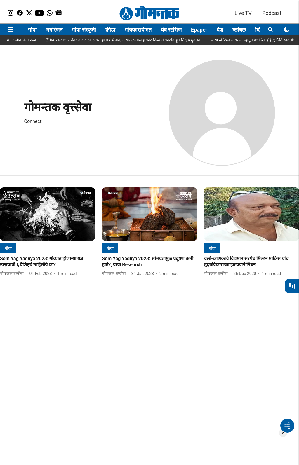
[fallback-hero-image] (47, 214)
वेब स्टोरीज (171, 30)
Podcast (271, 13)
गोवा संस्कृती (84, 30)
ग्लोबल (239, 30)
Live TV (243, 13)
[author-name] (13, 274)
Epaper (199, 30)
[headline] (47, 262)
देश (220, 30)
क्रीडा (110, 30)
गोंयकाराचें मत (138, 30)
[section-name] (8, 248)
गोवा (32, 30)
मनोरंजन (54, 30)
